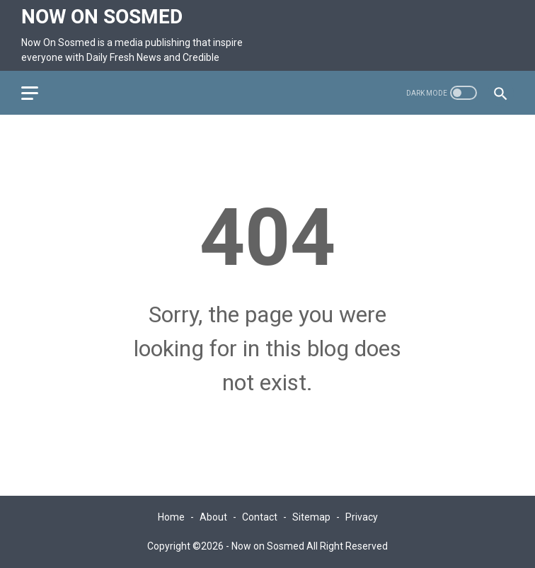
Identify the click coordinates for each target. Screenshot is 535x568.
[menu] (38, 93)
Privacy (361, 517)
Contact (259, 517)
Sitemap (311, 517)
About (213, 517)
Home (171, 517)
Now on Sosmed (102, 16)
